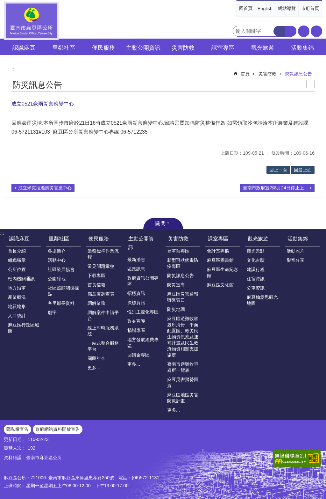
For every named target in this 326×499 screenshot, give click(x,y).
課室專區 (218, 238)
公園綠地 (57, 278)
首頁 (245, 73)
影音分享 (295, 260)
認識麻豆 (19, 238)
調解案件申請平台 (103, 315)
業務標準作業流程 (103, 254)
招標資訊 (136, 293)
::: (238, 2)
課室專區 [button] (222, 48)
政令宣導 (136, 321)
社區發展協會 (61, 269)
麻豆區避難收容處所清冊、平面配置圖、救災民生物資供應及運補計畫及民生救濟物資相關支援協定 (182, 336)
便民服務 (99, 238)
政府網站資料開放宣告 (57, 429)
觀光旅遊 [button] (262, 48)
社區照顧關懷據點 (63, 291)
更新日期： (15, 439)
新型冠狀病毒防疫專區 (182, 263)
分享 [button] (316, 31)
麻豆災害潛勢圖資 (182, 382)
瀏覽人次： (15, 448)
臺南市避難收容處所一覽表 (182, 367)
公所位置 (17, 269)
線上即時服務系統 (103, 330)
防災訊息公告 (298, 73)
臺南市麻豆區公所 (31, 21)
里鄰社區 (59, 238)
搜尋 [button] (279, 31)
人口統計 (17, 315)
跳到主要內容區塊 (3, 3)
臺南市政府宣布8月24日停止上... (275, 187)
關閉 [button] (160, 223)
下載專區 (96, 275)
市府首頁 (310, 8)
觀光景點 (256, 250)
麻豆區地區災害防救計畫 (182, 397)
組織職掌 (17, 260)
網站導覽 (287, 8)
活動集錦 (297, 238)
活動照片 (295, 250)
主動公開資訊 (141, 243)
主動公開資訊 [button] (143, 48)
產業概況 (17, 297)
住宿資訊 (256, 278)
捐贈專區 (136, 330)
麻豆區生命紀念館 (222, 272)
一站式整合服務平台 (103, 346)
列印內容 (310, 84)
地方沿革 (17, 287)
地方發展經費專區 (143, 342)
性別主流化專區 (143, 311)
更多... (94, 367)
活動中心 (57, 260)
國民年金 (96, 358)
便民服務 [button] (103, 48)
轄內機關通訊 (21, 278)
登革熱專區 (178, 250)
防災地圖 (176, 309)
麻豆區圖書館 (220, 260)
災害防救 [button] (183, 48)
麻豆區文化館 (220, 284)
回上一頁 (278, 169)
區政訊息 (136, 268)
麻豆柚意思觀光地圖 (262, 300)
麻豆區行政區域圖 (23, 328)
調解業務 (96, 303)
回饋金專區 (138, 354)
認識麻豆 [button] (23, 48)
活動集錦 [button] (302, 48)
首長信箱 (96, 284)
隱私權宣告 (17, 429)
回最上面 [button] (303, 169)
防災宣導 (176, 284)
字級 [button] (303, 31)
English (265, 8)
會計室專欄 (218, 250)
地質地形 (17, 306)
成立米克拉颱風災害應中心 (45, 187)
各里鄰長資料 (61, 303)
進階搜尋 (290, 31)
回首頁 (245, 8)
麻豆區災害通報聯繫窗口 (182, 297)
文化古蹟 (256, 260)
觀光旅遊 (258, 238)
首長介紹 (17, 250)
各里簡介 (57, 250)
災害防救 (267, 73)
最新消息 (136, 259)
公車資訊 (256, 287)
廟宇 (52, 312)
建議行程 (256, 269)
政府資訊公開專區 (143, 281)
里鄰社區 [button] (63, 48)
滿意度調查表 (101, 294)
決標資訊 (136, 302)
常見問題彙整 (101, 266)
